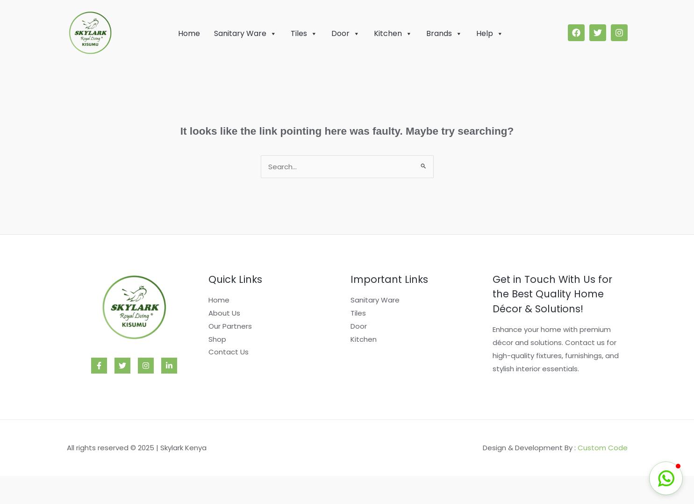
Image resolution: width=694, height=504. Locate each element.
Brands (444, 33)
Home (189, 33)
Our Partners (230, 326)
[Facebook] (99, 366)
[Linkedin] (169, 366)
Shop (217, 339)
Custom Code (603, 448)
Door (345, 33)
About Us (224, 313)
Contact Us (228, 352)
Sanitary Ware (245, 33)
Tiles (304, 33)
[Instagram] (146, 366)
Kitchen (393, 33)
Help (489, 33)
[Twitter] (122, 366)
